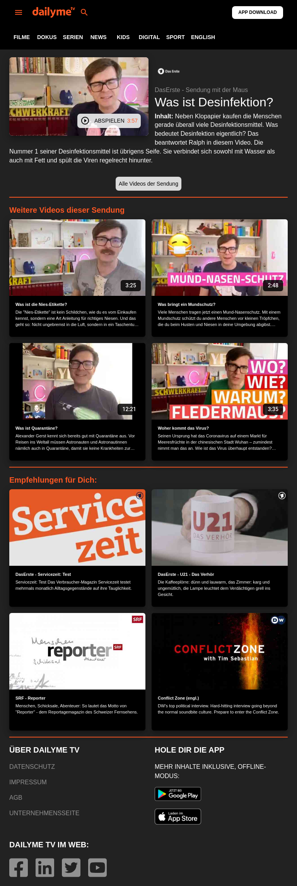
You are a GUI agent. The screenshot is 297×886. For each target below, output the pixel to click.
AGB (15, 797)
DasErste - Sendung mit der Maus (201, 90)
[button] (169, 71)
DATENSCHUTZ (32, 766)
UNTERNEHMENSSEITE (44, 813)
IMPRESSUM (28, 782)
